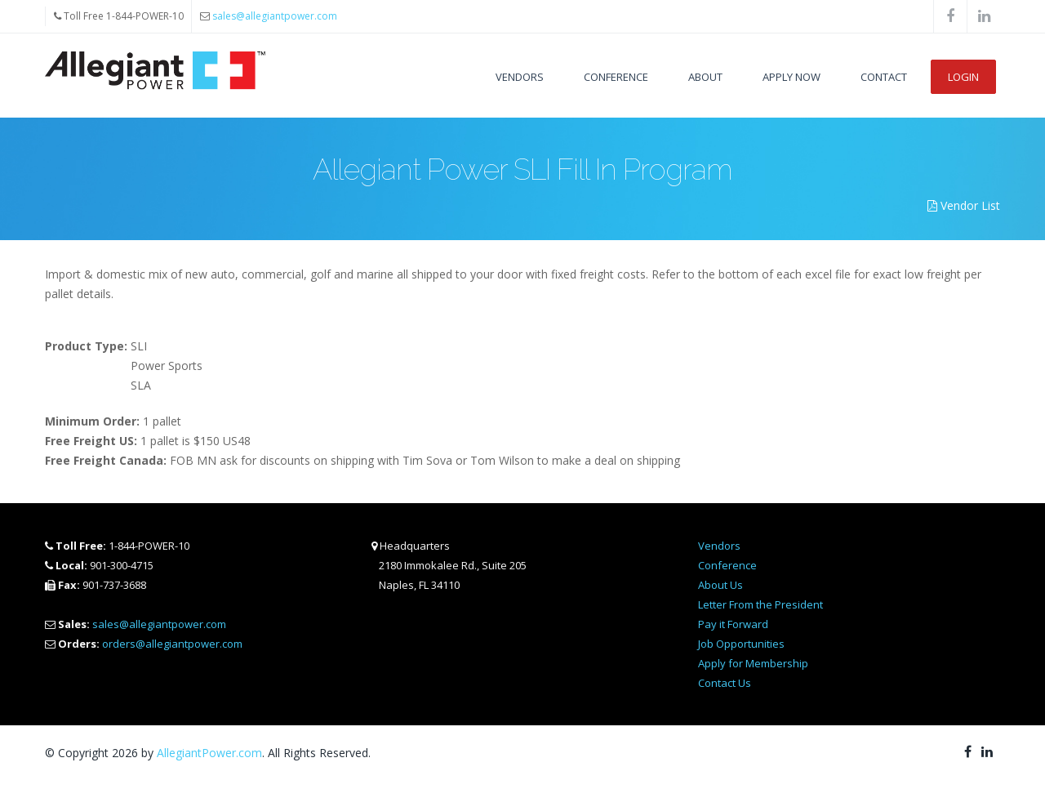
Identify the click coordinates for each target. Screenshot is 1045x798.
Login (963, 76)
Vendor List (963, 205)
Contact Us (724, 682)
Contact (883, 76)
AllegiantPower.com (209, 752)
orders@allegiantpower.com (172, 643)
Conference (616, 76)
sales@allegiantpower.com (274, 16)
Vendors (520, 76)
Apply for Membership (753, 663)
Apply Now (791, 76)
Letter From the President (760, 604)
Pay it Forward (733, 624)
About (705, 76)
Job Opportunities (741, 643)
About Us (720, 584)
